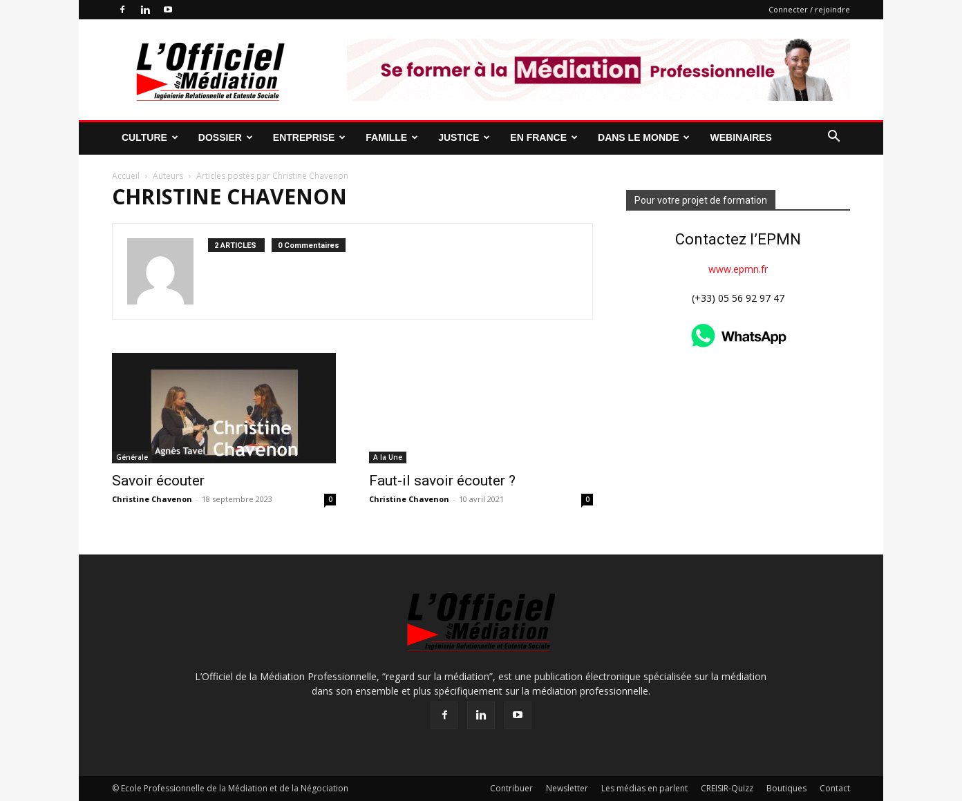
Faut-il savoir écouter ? (442, 480)
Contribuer (511, 788)
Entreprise (309, 137)
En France (544, 137)
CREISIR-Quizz (727, 788)
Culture (150, 137)
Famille (392, 137)
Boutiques (786, 788)
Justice (464, 137)
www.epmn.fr (738, 269)
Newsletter (567, 788)
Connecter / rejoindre (809, 9)
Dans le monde (644, 137)
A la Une (387, 457)
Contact (835, 788)
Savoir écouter (158, 480)
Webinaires (740, 137)
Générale (132, 457)
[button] (833, 137)
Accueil (126, 176)
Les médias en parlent (644, 788)
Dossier (225, 137)
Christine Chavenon (152, 499)
